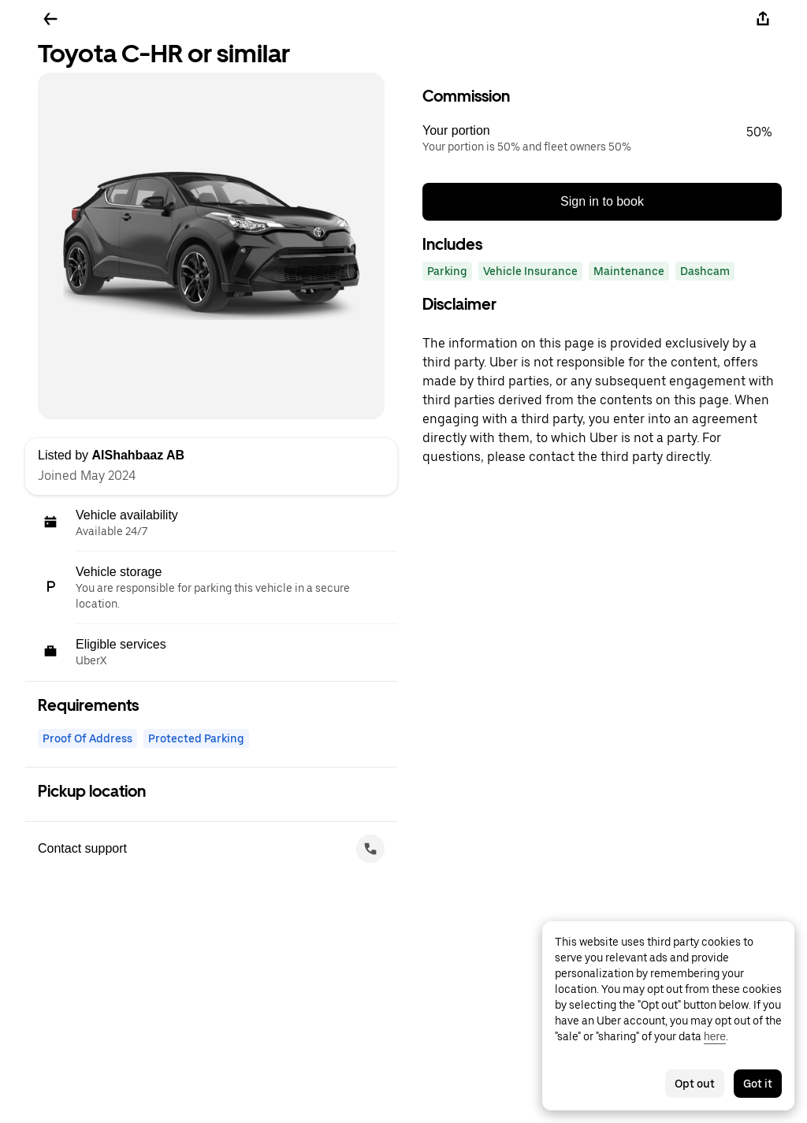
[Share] (763, 19)
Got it (757, 1083)
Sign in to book (602, 201)
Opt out (695, 1083)
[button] (602, 138)
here (715, 1036)
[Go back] (50, 19)
